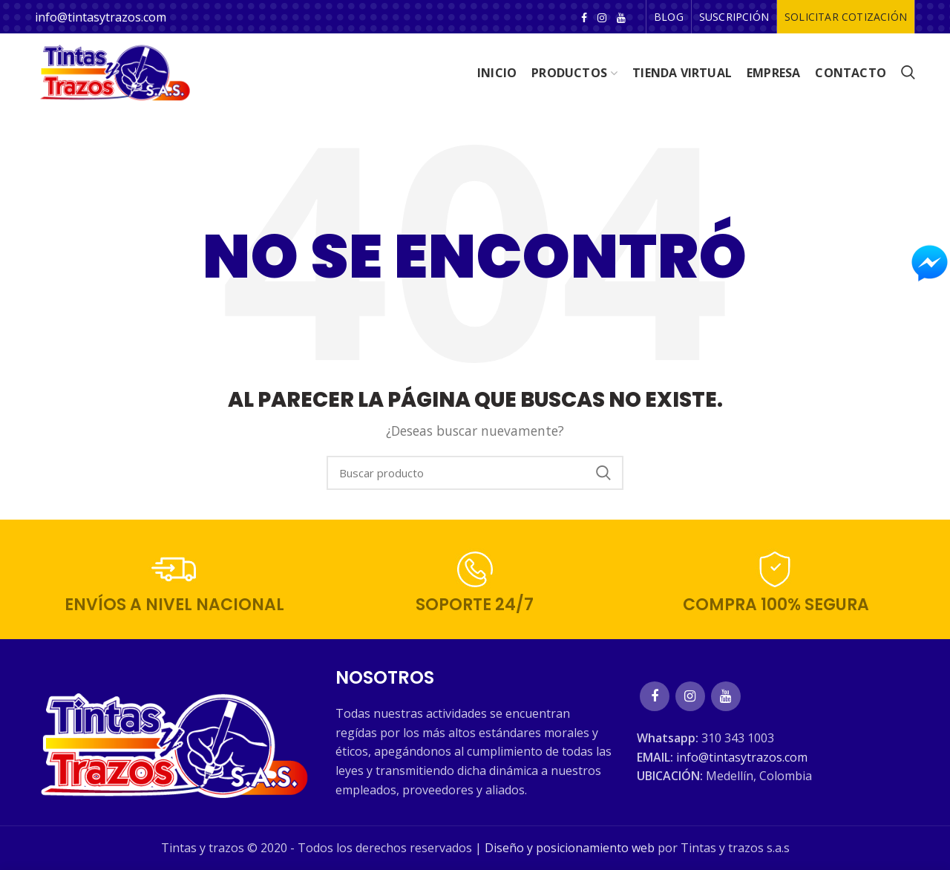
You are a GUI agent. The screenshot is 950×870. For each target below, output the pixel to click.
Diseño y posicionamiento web (570, 848)
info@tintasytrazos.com (100, 17)
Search (603, 473)
